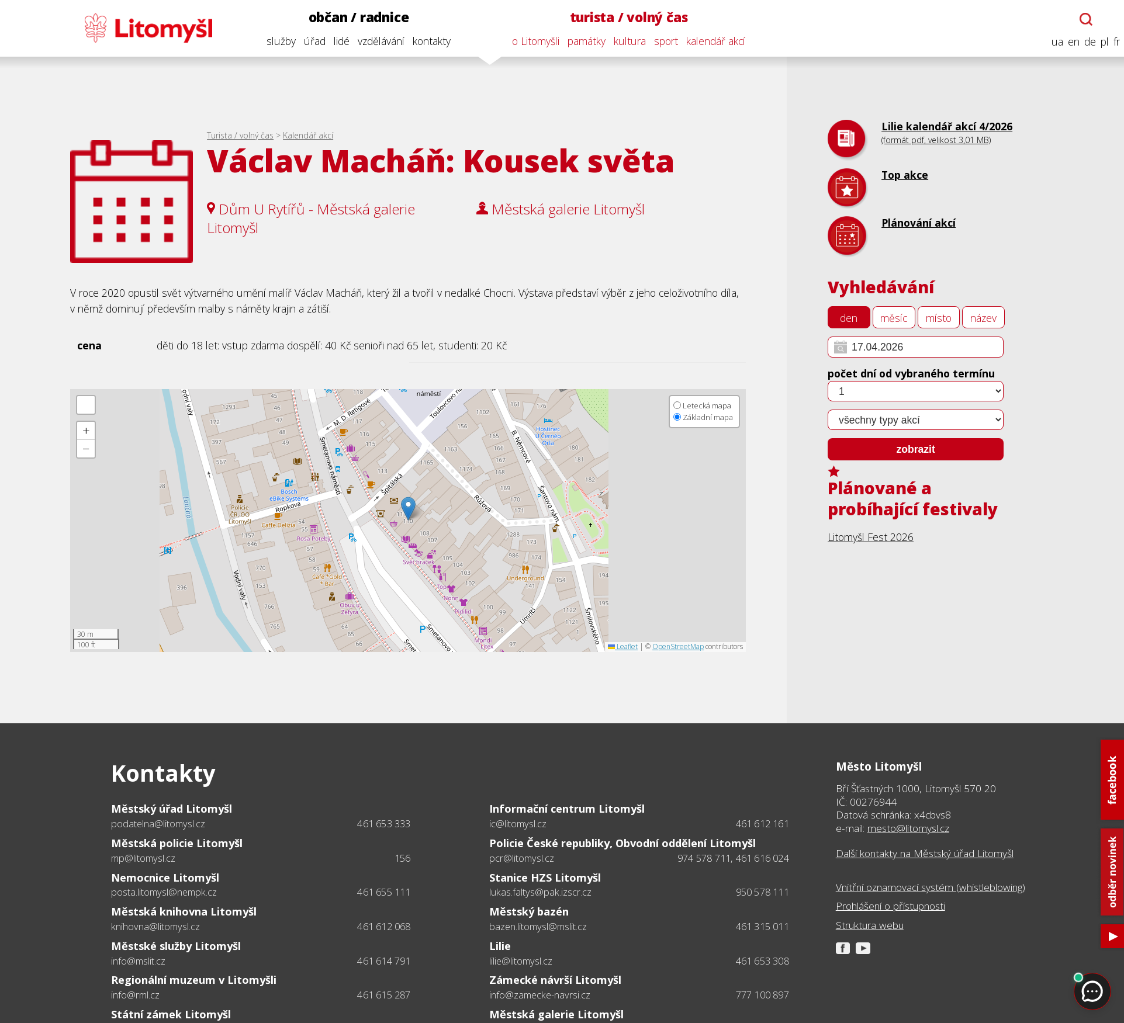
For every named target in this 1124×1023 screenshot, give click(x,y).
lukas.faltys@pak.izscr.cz (540, 892)
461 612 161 (762, 823)
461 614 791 (383, 961)
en (1068, 41)
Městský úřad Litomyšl (171, 808)
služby (275, 41)
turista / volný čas (624, 17)
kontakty (426, 41)
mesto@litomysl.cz (908, 828)
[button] (408, 509)
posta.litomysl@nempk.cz (164, 892)
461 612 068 (383, 926)
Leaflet (623, 646)
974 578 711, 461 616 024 (733, 858)
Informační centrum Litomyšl (567, 808)
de (1085, 41)
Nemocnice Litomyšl (165, 877)
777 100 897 (762, 995)
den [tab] (848, 318)
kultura (624, 41)
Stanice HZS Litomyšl (545, 877)
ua (1052, 41)
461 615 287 (383, 995)
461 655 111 (383, 892)
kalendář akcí (710, 41)
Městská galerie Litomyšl (556, 1014)
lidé (336, 41)
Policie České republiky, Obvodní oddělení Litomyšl (622, 842)
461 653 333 (383, 823)
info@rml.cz (135, 995)
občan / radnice (353, 17)
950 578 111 (762, 892)
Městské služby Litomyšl (176, 945)
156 (403, 858)
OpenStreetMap (678, 646)
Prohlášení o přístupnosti (890, 906)
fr (1111, 41)
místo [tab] (939, 318)
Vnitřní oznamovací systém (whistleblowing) (930, 887)
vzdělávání (375, 41)
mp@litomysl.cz (143, 858)
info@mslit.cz (138, 961)
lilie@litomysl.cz (520, 961)
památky (581, 41)
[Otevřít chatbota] (1081, 19)
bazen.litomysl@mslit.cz (538, 927)
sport (661, 41)
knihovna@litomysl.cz (155, 927)
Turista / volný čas (240, 135)
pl (1099, 41)
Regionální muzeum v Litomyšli (193, 979)
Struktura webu (870, 925)
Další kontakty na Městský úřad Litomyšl (925, 853)
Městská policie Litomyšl (177, 842)
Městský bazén (529, 911)
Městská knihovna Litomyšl (184, 911)
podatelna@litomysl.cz (158, 824)
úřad (309, 41)
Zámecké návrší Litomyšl (555, 979)
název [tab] (983, 318)
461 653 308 (762, 961)
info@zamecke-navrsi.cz (539, 995)
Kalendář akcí (308, 135)
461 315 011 (762, 926)
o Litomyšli (530, 41)
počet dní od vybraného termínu (911, 373)
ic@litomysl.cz (518, 824)
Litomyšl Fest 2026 (871, 537)
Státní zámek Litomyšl (171, 1014)
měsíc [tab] (893, 318)
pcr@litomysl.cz (521, 858)
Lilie (500, 945)
